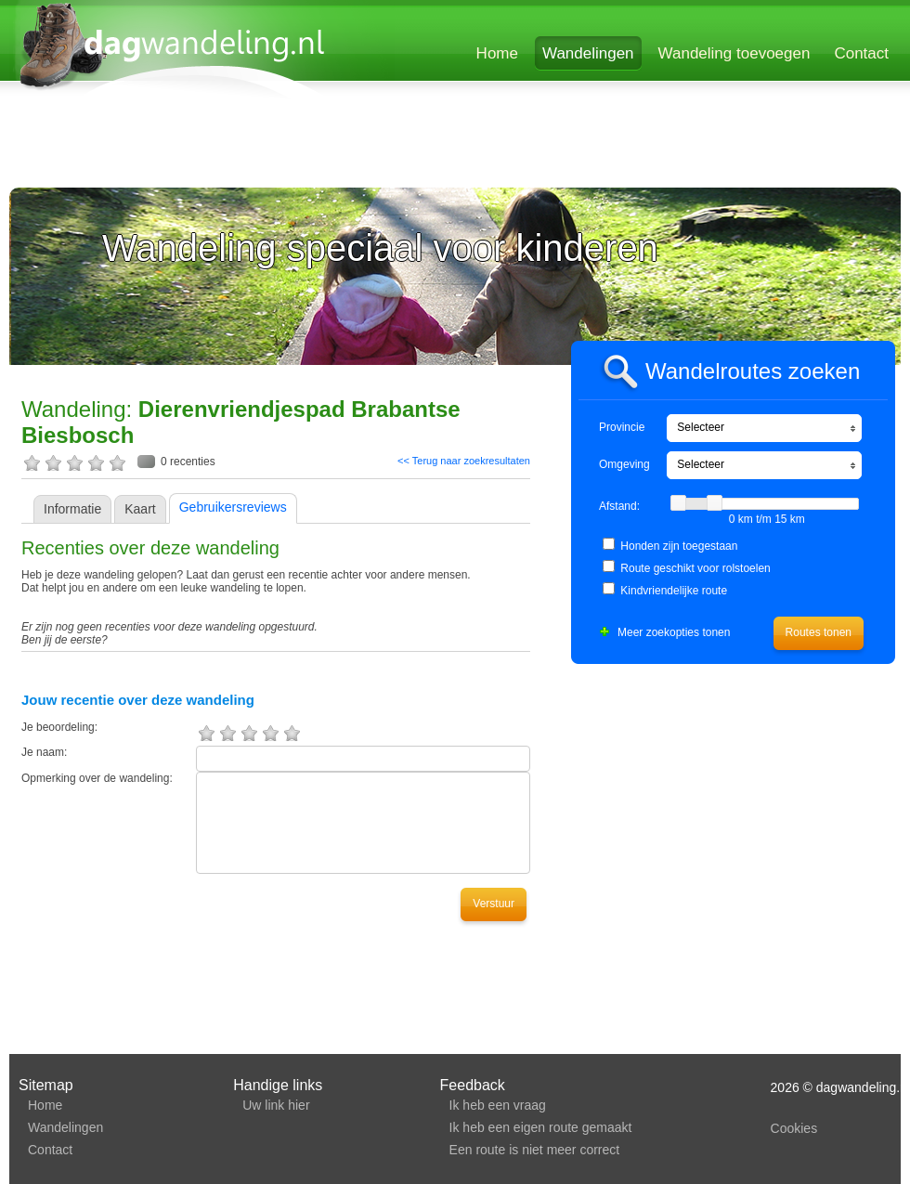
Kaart (139, 508)
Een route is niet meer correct (534, 1149)
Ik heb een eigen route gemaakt (540, 1127)
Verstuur (493, 903)
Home (497, 53)
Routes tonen (819, 632)
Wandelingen (588, 53)
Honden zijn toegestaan (678, 546)
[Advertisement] (237, 146)
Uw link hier (275, 1105)
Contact (861, 53)
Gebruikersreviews (233, 507)
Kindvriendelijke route (673, 590)
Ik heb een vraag (497, 1105)
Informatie (72, 508)
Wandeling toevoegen (734, 53)
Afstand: (619, 506)
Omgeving (624, 464)
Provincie (621, 427)
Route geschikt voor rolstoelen (695, 568)
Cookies (794, 1128)
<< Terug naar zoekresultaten (463, 460)
